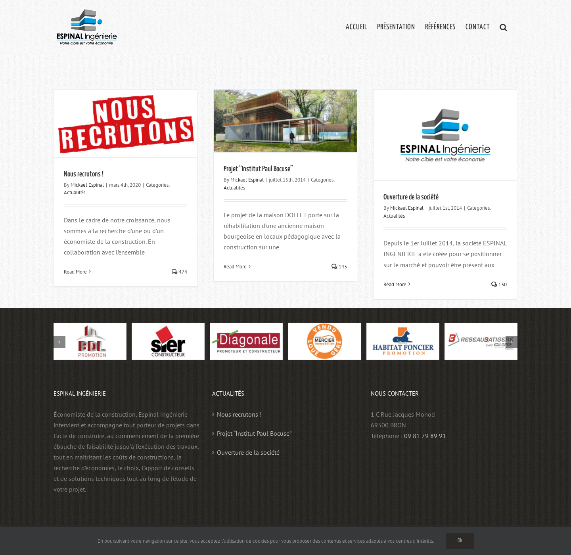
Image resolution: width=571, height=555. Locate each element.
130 (499, 284)
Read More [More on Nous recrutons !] (75, 271)
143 (339, 266)
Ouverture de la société (411, 197)
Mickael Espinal (87, 185)
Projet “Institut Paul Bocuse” (258, 169)
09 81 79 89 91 (425, 436)
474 (179, 271)
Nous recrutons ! (83, 174)
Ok (460, 541)
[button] (504, 27)
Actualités (74, 192)
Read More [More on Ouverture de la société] (394, 284)
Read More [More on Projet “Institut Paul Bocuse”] (235, 266)
